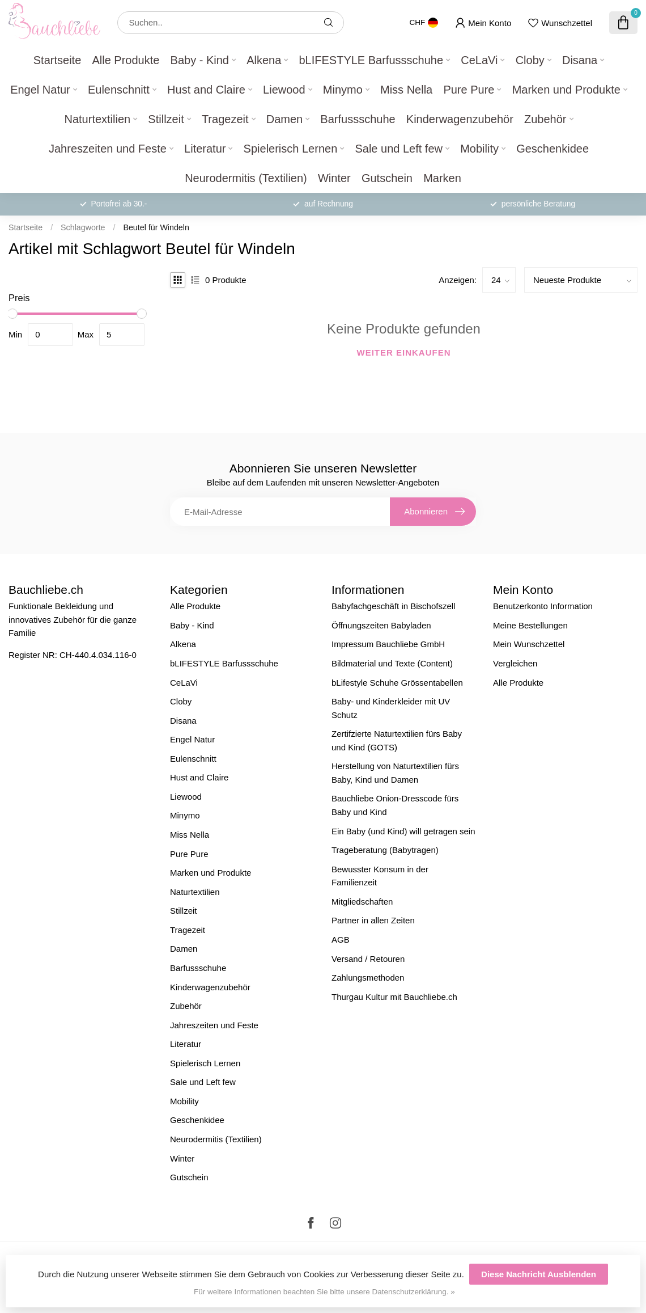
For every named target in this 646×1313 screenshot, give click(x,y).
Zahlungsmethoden (368, 977)
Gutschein (387, 178)
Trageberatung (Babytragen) (385, 850)
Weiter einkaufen (404, 352)
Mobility (479, 148)
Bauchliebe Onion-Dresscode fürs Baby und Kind (395, 805)
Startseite (57, 60)
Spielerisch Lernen (291, 148)
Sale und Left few (399, 148)
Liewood (284, 89)
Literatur (205, 148)
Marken (442, 178)
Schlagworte (83, 227)
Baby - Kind (200, 60)
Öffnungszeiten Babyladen (381, 625)
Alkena (263, 60)
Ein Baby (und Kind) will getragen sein (403, 831)
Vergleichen (515, 663)
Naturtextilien (97, 119)
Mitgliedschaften (362, 901)
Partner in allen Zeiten (373, 920)
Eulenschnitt (119, 89)
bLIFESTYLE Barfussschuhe (371, 60)
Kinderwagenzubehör (459, 119)
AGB (341, 939)
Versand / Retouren (368, 959)
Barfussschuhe (357, 119)
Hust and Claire (206, 89)
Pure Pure (468, 89)
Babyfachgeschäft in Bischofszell (393, 606)
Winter (334, 178)
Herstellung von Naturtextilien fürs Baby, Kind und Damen (395, 772)
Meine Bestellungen (530, 625)
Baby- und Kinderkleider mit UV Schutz (391, 708)
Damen (284, 119)
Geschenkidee (552, 148)
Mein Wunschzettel (528, 644)
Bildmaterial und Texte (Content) (392, 663)
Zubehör (545, 119)
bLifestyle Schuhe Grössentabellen (397, 682)
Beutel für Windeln (156, 227)
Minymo (343, 89)
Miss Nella (406, 89)
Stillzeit (166, 119)
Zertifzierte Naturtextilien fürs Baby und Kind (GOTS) (397, 740)
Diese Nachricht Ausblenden (538, 1274)
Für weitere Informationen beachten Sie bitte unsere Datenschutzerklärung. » (324, 1291)
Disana (579, 60)
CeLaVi (479, 60)
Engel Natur (40, 89)
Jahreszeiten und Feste (108, 148)
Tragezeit (225, 119)
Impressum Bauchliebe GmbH (388, 644)
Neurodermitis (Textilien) (246, 178)
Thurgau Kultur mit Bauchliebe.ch (394, 997)
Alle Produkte (125, 60)
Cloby (530, 60)
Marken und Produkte (566, 89)
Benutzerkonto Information (543, 606)
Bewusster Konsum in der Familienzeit (380, 876)
